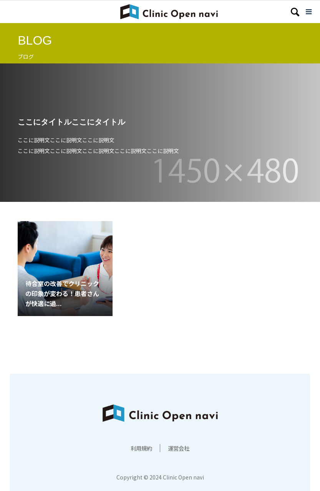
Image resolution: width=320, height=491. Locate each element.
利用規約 (140, 448)
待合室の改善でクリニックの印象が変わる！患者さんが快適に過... (62, 293)
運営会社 (180, 448)
